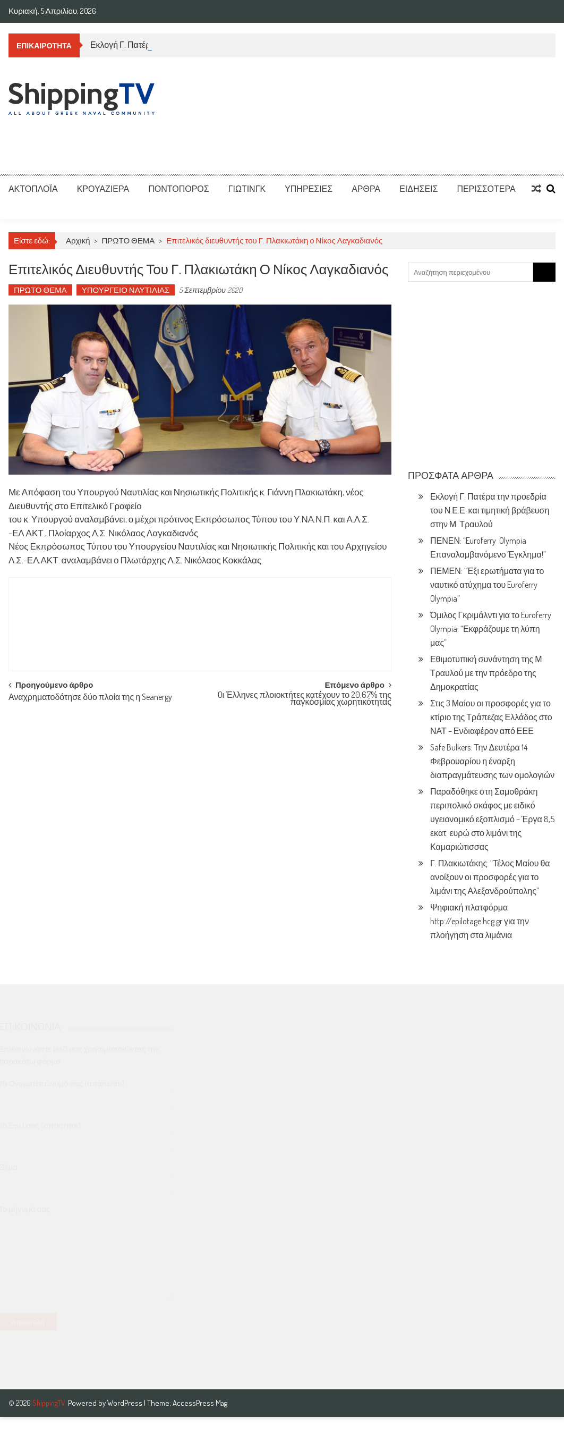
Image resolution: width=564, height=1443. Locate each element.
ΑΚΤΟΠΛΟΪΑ (33, 188)
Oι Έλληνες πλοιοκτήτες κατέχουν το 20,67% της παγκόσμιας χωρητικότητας (304, 699)
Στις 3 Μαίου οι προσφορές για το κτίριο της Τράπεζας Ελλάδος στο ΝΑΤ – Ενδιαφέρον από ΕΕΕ (491, 717)
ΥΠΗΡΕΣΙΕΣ (308, 188)
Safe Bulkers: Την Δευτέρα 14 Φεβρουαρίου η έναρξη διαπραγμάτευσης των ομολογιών (492, 761)
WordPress (125, 1403)
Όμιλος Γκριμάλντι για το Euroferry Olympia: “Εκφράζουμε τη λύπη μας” (490, 629)
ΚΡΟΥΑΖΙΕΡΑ (103, 188)
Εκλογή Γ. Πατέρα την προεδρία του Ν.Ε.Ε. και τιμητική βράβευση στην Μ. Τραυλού (489, 510)
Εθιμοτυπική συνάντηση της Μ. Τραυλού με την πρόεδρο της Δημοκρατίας (487, 673)
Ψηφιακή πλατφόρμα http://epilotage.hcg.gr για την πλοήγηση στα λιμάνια (479, 921)
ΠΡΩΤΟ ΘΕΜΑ (128, 240)
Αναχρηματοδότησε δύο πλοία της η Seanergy (90, 698)
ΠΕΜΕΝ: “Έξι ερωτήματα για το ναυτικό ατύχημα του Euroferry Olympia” (487, 585)
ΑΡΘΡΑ (366, 188)
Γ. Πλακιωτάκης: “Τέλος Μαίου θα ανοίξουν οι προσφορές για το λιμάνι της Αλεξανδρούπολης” (490, 877)
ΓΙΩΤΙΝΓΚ (247, 188)
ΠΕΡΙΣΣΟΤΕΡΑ (486, 188)
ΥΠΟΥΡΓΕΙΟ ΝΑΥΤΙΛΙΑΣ (126, 290)
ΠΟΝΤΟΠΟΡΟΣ (178, 188)
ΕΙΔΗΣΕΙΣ (418, 188)
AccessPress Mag (200, 1403)
